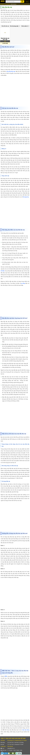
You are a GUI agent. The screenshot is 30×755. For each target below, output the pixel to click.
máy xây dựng (25, 730)
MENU (27, 1)
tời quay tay (26, 197)
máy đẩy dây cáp (11, 71)
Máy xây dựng (7, 4)
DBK (6, 676)
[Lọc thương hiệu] (14, 26)
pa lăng (23, 283)
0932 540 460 (10, 746)
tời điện (3, 270)
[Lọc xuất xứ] (25, 26)
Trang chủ (2, 4)
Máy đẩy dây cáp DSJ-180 (5, 39)
